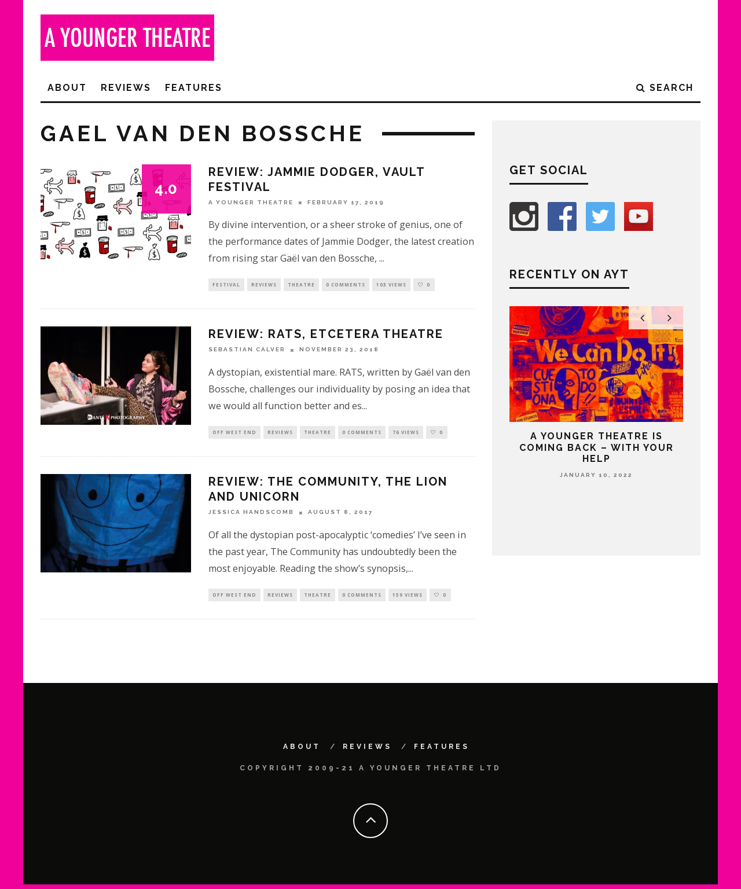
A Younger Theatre (251, 202)
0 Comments (345, 285)
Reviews (126, 87)
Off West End (234, 434)
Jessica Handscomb (251, 515)
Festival (226, 285)
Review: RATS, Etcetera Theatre (325, 336)
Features (193, 87)
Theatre (301, 285)
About (67, 87)
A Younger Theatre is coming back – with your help (596, 447)
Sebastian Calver (246, 351)
